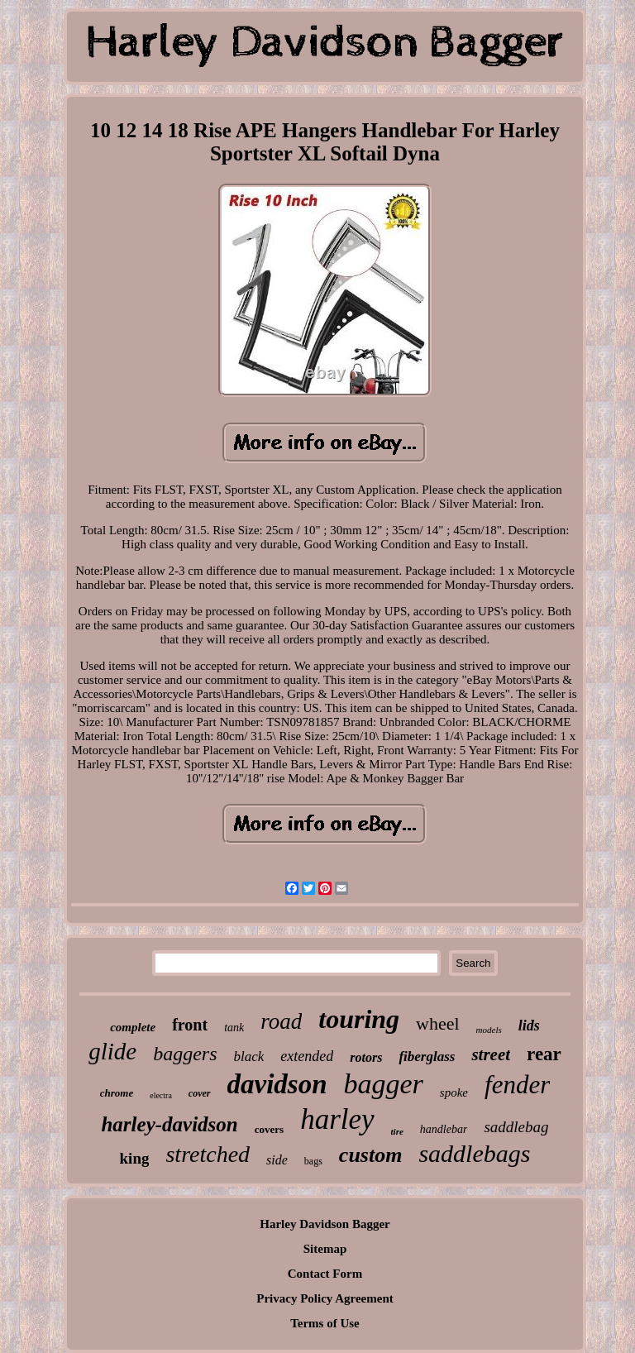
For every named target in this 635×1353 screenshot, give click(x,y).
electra (161, 1095)
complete (132, 1027)
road (281, 1021)
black (249, 1056)
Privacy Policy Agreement (325, 1298)
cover (200, 1093)
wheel (438, 1023)
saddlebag (516, 1126)
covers (269, 1129)
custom (371, 1155)
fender (517, 1084)
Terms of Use (325, 1323)
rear (544, 1054)
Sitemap (325, 1248)
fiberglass (427, 1056)
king (135, 1158)
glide (112, 1051)
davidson (277, 1084)
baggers (185, 1053)
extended (306, 1056)
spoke (454, 1092)
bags (313, 1161)
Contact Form (325, 1273)
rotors (366, 1057)
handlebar (444, 1129)
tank (234, 1027)
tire (397, 1131)
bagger (383, 1084)
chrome (116, 1093)
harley (337, 1119)
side (277, 1160)
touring (358, 1019)
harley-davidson (169, 1124)
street (490, 1054)
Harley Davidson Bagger (325, 1224)
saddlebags (474, 1153)
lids (529, 1025)
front (190, 1025)
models (489, 1030)
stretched (207, 1154)
